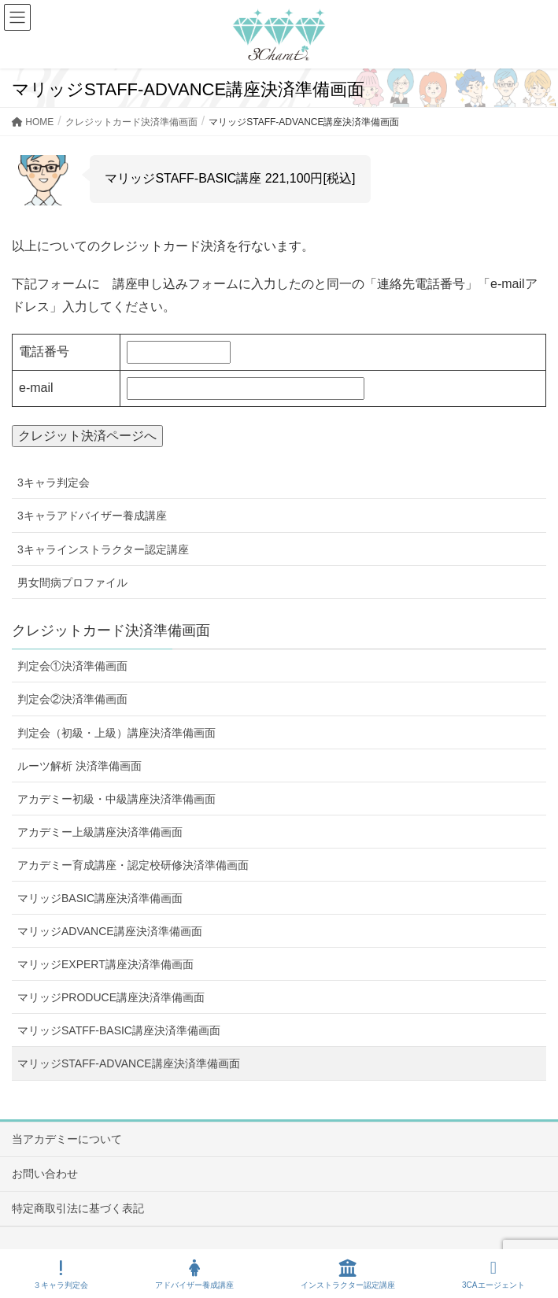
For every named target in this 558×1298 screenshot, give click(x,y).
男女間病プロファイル (72, 582)
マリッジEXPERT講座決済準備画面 (105, 964)
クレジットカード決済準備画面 (111, 630)
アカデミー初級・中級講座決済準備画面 (116, 799)
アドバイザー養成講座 (194, 1274)
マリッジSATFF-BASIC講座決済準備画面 (118, 1030)
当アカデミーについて (67, 1139)
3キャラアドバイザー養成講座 (92, 515)
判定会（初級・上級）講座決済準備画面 (116, 733)
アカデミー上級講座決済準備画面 (100, 832)
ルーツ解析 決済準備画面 (79, 766)
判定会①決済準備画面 (72, 666)
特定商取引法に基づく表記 (78, 1208)
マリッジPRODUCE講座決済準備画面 (111, 997)
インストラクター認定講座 (348, 1274)
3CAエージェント (493, 1274)
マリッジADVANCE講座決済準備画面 (109, 931)
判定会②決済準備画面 (72, 699)
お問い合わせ (45, 1173)
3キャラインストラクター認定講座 (103, 549)
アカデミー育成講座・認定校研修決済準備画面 (133, 865)
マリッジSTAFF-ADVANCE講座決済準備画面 (128, 1063)
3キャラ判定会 (53, 482)
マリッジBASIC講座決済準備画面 (100, 898)
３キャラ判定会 (60, 1274)
